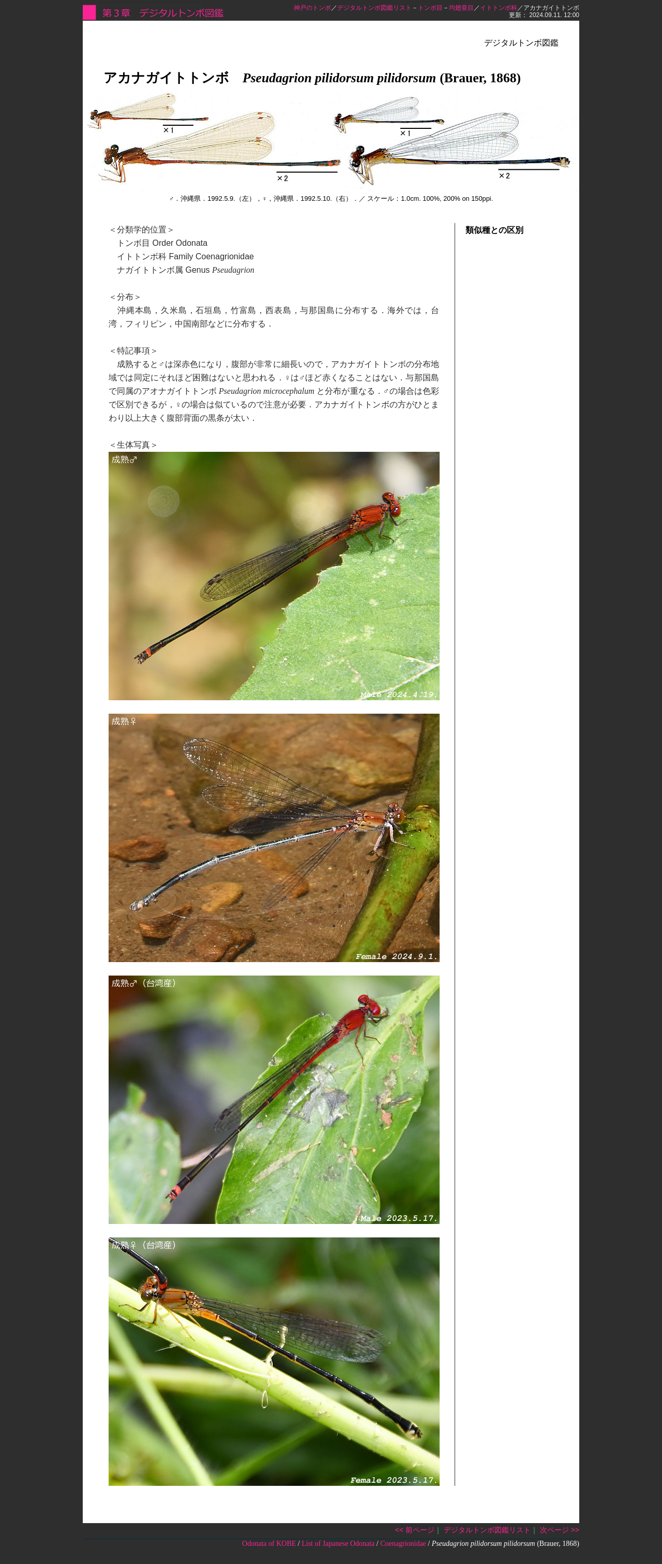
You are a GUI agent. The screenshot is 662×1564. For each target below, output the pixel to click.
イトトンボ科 (498, 7)
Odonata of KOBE (269, 1543)
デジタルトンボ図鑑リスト (374, 7)
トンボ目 (430, 7)
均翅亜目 (461, 7)
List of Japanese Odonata (338, 1543)
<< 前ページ (414, 1530)
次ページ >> (559, 1530)
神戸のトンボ (312, 7)
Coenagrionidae (403, 1543)
